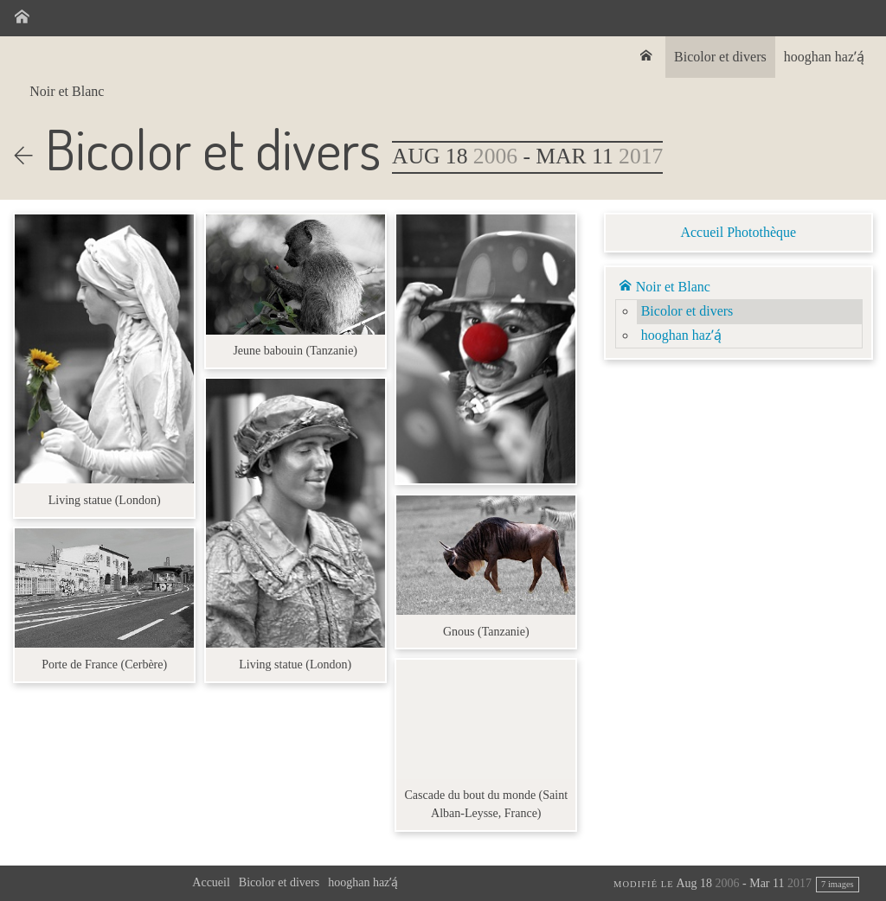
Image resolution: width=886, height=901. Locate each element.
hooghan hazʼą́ (824, 56)
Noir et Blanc (66, 91)
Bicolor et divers (720, 56)
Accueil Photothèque (738, 232)
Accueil (211, 882)
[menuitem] (648, 57)
